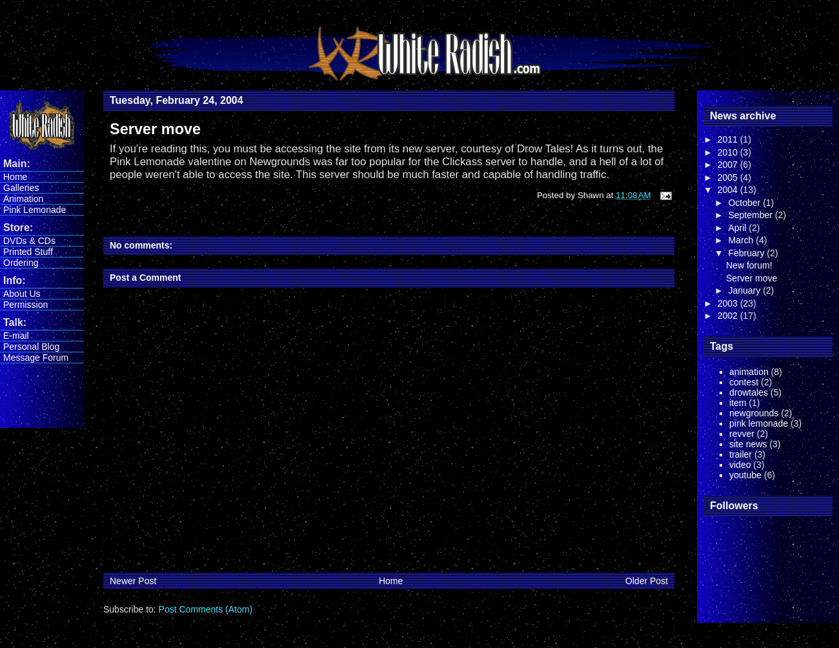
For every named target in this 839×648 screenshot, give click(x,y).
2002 (729, 315)
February (747, 253)
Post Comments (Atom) (205, 609)
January (745, 290)
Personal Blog (31, 346)
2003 (729, 303)
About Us (22, 294)
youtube (745, 475)
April (738, 228)
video (740, 465)
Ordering (20, 263)
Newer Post (133, 581)
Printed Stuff (28, 252)
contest (743, 382)
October (745, 202)
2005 (729, 177)
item (737, 403)
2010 (729, 152)
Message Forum (35, 357)
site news (748, 444)
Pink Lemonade (34, 210)
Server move (751, 278)
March (742, 240)
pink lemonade (758, 423)
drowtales (748, 392)
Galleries (21, 188)
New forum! (749, 265)
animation (749, 372)
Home (15, 177)
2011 (729, 139)
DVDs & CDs (29, 241)
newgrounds (753, 413)
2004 (729, 190)
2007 (729, 164)
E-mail (16, 335)
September (751, 215)
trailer (740, 454)
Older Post (646, 581)
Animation (23, 199)
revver (741, 434)
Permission (25, 304)
